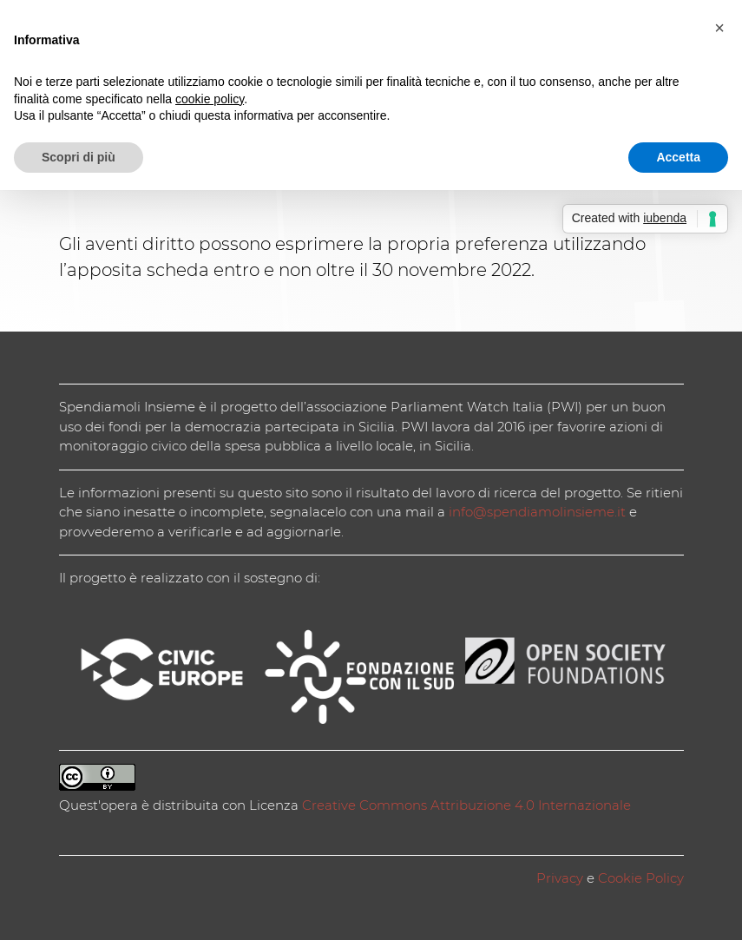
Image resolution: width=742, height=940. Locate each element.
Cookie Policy (641, 878)
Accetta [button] (678, 157)
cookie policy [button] (209, 99)
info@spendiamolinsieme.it (537, 511)
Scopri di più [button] (78, 157)
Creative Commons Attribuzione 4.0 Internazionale (466, 805)
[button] (719, 28)
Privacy (559, 878)
